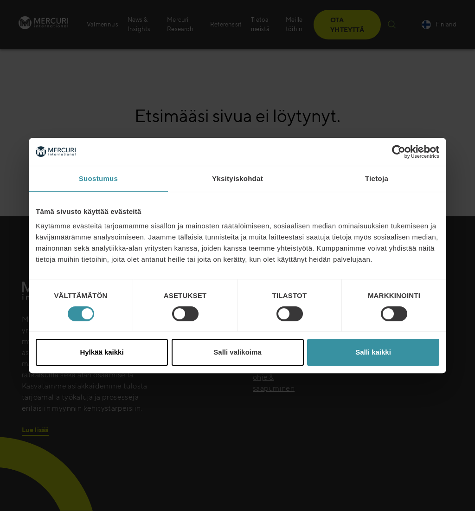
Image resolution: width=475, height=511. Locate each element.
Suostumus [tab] (98, 178)
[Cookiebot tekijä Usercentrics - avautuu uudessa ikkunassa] (398, 152)
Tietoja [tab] (376, 178)
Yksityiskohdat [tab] (237, 178)
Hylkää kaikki (101, 352)
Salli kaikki (373, 352)
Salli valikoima (237, 352)
